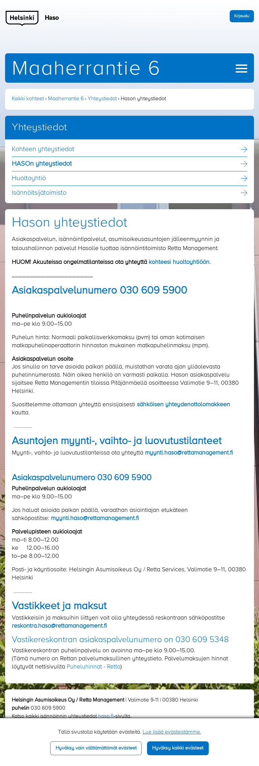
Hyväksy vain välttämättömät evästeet (96, 748)
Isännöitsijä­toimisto (39, 193)
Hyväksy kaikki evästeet (177, 748)
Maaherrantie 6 (86, 69)
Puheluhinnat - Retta (93, 667)
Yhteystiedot (102, 99)
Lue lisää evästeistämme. (172, 732)
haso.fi (106, 716)
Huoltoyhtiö (29, 178)
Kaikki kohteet (28, 99)
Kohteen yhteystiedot (43, 149)
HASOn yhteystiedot (42, 164)
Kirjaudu (241, 16)
